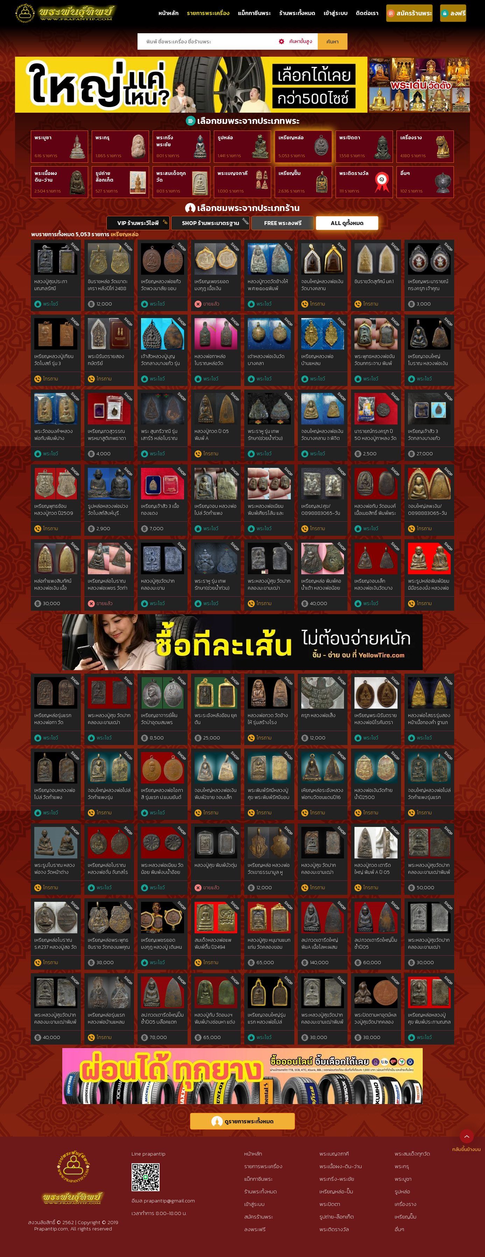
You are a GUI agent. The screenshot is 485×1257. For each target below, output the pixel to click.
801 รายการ (168, 156)
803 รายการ (168, 191)
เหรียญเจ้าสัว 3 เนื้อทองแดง (160, 510)
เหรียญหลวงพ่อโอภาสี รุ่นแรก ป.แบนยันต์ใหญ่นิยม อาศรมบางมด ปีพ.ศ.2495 (162, 801)
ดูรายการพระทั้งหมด (242, 1121)
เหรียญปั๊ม (290, 173)
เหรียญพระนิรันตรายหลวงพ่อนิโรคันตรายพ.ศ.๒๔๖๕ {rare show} (375, 726)
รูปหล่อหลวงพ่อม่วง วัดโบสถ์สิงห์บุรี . (108, 510)
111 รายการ (349, 191)
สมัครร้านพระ (258, 1217)
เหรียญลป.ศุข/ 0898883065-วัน (320, 510)
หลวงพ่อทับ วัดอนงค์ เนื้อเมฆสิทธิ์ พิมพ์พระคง (375, 513)
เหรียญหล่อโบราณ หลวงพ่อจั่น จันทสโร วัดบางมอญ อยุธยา (108, 872)
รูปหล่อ (225, 137)
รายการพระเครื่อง (208, 13)
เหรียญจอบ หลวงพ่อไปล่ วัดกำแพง (216, 510)
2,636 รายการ (292, 191)
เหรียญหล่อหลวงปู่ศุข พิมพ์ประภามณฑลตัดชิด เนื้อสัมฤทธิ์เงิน (429, 1021)
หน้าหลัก (168, 13)
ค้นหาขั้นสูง (300, 41)
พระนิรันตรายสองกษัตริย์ (106, 360)
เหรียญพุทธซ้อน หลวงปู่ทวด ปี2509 (53, 510)
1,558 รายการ (352, 156)
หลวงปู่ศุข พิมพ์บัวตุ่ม (216, 865)
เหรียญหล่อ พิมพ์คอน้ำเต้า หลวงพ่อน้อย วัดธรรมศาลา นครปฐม (321, 591)
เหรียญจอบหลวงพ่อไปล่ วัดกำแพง (54, 794)
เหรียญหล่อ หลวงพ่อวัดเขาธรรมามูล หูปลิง (269, 872)
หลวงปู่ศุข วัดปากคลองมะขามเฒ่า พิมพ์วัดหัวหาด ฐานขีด (320, 876)
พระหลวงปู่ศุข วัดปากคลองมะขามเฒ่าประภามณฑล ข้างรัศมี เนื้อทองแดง (109, 726)
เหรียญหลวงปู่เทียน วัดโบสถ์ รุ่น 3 (53, 360)
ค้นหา (332, 41)
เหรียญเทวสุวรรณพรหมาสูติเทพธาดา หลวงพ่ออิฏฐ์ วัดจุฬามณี (108, 442)
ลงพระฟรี (255, 1229)
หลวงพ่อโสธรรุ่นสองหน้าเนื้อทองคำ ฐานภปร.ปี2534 (429, 722)
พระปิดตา (349, 137)
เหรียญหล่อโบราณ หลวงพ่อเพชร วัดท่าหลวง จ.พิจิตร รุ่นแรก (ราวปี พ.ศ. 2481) (109, 591)
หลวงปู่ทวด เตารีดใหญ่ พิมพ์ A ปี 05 (372, 869)
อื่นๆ (405, 173)
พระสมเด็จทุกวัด (171, 177)
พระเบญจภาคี (232, 173)
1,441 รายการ (229, 156)
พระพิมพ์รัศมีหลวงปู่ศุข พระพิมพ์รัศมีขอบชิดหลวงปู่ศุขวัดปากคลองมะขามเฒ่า (268, 801)
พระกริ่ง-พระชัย (336, 1179)
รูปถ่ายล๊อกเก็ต (104, 177)
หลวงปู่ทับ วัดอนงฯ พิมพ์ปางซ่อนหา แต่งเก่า (215, 1021)
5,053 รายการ (292, 156)
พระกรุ (103, 137)
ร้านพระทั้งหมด (297, 13)
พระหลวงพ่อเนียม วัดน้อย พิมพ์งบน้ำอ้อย (162, 869)
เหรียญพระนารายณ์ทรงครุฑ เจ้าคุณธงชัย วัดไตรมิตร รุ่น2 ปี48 (428, 292)
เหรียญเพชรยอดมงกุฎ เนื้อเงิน (212, 285)
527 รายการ (107, 191)
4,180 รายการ (413, 156)
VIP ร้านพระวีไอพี (138, 223)
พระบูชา (43, 137)
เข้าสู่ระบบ (335, 13)
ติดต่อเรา (367, 13)
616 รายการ (46, 156)
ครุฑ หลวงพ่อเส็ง (318, 715)
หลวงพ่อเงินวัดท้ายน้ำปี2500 (373, 794)
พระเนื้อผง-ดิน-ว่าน (340, 1166)
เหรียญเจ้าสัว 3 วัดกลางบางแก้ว (424, 435)
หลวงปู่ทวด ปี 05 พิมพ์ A (212, 435)
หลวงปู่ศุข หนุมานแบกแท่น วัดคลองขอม (269, 943)
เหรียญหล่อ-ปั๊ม (336, 1191)
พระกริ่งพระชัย (164, 141)
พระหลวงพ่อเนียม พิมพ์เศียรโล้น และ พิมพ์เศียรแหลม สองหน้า (268, 517)
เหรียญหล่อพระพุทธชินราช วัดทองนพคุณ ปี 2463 (109, 946)
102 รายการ (411, 191)
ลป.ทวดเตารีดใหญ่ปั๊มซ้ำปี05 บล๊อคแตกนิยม (162, 1021)
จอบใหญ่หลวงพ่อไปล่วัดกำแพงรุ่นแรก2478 (109, 797)
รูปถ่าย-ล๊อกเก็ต (336, 1217)
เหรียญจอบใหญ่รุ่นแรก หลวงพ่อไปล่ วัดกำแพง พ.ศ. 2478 (267, 1021)
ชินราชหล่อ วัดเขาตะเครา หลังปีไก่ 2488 (108, 285)
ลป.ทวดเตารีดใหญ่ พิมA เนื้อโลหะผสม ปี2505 (319, 946)
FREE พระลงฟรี (283, 223)
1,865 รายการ (108, 156)
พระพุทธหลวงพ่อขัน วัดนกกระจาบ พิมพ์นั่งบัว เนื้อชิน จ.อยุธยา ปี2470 (374, 367)
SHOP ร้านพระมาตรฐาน (210, 223)
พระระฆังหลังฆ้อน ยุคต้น (216, 719)
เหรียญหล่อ (291, 137)
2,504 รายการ (48, 191)
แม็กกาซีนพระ (254, 13)
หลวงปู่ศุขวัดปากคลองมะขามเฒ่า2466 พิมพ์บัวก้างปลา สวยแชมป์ (159, 591)
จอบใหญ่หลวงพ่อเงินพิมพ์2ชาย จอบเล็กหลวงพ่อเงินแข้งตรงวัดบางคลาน (216, 801)
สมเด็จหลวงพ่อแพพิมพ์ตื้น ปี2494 (213, 943)
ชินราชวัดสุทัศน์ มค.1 (374, 281)
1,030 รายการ (231, 191)
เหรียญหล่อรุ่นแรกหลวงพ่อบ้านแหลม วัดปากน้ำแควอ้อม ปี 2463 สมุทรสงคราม (107, 1025)
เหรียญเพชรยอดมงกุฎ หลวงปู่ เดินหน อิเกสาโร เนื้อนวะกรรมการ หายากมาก (161, 950)
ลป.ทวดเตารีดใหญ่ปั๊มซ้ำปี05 (375, 943)
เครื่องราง (411, 137)
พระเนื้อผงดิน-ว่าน (46, 177)
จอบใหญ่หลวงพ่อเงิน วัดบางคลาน (322, 285)
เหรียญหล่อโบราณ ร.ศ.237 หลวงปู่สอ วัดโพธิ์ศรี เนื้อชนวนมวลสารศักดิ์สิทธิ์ (55, 950)
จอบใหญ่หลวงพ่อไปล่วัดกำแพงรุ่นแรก (429, 794)
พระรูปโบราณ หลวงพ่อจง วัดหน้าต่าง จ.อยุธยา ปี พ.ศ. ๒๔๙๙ (54, 876)
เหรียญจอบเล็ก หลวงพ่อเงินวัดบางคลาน (373, 587)
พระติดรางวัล (353, 173)
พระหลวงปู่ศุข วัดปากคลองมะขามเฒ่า (269, 584)
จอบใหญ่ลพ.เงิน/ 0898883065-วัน (427, 510)
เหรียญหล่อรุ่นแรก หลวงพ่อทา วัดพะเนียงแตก (52, 722)
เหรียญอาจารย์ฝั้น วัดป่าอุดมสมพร (159, 719)
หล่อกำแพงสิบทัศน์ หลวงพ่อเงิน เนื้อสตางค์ (52, 587)
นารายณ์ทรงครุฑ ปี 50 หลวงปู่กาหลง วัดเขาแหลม (375, 438)
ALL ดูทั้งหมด (347, 223)
